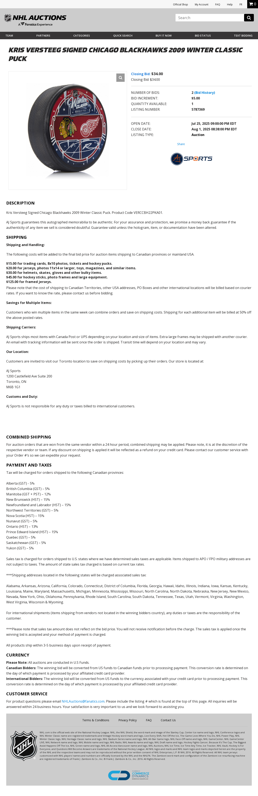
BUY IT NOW (164, 35)
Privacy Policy (127, 720)
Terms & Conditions (95, 720)
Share (181, 144)
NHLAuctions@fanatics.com (83, 701)
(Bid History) (204, 92)
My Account (201, 4)
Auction (198, 134)
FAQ (217, 4)
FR (241, 4)
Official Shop (180, 4)
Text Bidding (243, 35)
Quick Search (123, 35)
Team (9, 35)
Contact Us (168, 720)
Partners (43, 35)
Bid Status (203, 35)
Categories (81, 35)
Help (230, 4)
